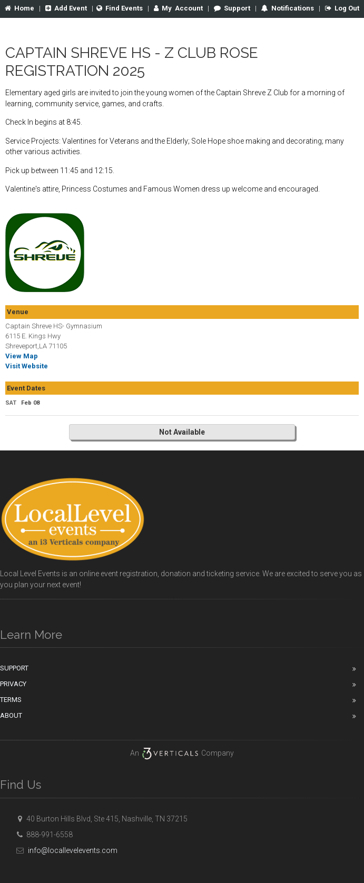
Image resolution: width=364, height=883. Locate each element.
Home (19, 8)
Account (178, 8)
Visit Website (26, 366)
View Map (21, 356)
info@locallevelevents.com (65, 850)
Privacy (13, 684)
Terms (11, 700)
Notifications (292, 8)
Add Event (66, 8)
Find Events (119, 8)
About (11, 715)
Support (232, 8)
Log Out (342, 8)
